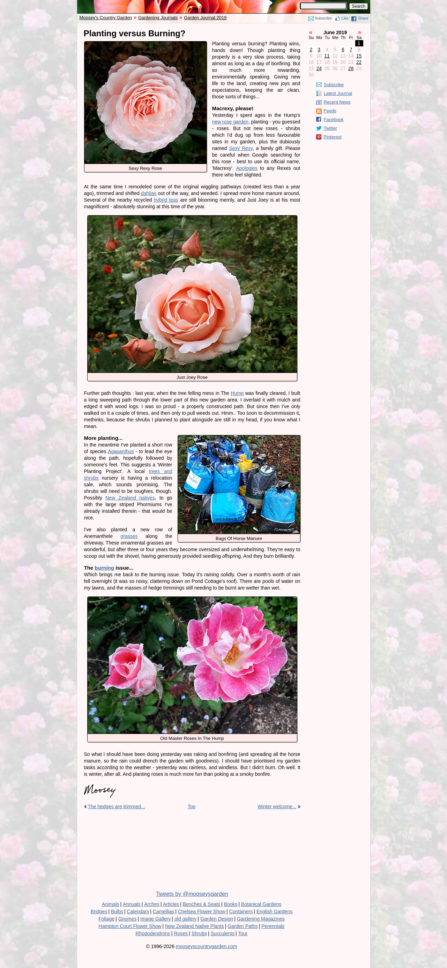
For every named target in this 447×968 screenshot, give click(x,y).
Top (192, 806)
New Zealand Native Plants (194, 926)
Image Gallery (155, 919)
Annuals (132, 904)
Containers (241, 911)
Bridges (99, 911)
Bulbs (117, 911)
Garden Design (216, 919)
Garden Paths (243, 926)
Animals (110, 904)
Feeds (330, 110)
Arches (151, 904)
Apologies (247, 168)
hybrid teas (166, 200)
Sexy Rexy (241, 148)
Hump (237, 393)
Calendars (138, 911)
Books (231, 904)
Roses (181, 933)
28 (351, 68)
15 (359, 56)
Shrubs (199, 933)
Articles (171, 904)
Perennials (272, 926)
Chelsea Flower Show (201, 911)
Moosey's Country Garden (106, 17)
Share (363, 18)
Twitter (330, 128)
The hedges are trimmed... (116, 806)
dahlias (148, 193)
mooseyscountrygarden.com (206, 946)
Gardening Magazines (261, 919)
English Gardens (274, 911)
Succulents (222, 933)
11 (327, 56)
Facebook (334, 119)
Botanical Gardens (261, 904)
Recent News (337, 102)
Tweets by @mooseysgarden (192, 894)
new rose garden (230, 122)
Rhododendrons (152, 933)
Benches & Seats (201, 904)
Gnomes (127, 919)
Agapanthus (121, 451)
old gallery (185, 919)
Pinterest (333, 137)
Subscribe (323, 18)
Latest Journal (338, 93)
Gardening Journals (158, 17)
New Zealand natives (130, 498)
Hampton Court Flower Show (130, 926)
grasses (129, 536)
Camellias (163, 911)
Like (345, 18)
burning (104, 568)
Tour (243, 933)
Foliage (106, 919)
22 (359, 62)
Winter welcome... (277, 806)
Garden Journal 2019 (205, 17)
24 (319, 68)
